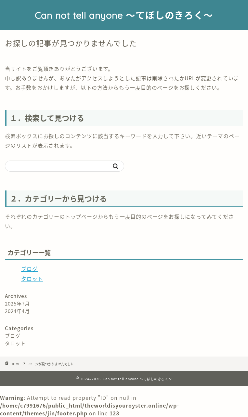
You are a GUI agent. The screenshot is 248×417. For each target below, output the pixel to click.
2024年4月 (17, 311)
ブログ (29, 269)
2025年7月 (17, 303)
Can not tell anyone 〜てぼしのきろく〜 (124, 15)
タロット (32, 278)
